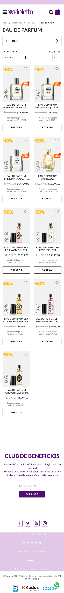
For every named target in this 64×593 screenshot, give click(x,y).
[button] (26, 68)
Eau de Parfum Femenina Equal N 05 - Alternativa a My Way (16, 106)
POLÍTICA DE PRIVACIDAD (32, 551)
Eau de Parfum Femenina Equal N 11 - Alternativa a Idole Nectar (47, 106)
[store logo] (18, 11)
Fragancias (17, 23)
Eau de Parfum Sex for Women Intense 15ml (16, 320)
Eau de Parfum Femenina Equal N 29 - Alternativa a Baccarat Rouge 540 (16, 177)
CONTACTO (32, 560)
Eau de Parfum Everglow (47, 177)
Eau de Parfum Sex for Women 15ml (16, 249)
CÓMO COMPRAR (32, 543)
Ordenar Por (10, 51)
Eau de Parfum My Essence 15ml (47, 249)
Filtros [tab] (12, 41)
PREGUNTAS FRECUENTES (32, 534)
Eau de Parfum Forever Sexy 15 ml (16, 391)
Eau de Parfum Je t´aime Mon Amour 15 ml (48, 320)
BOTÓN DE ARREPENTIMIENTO (32, 568)
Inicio (5, 23)
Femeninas (32, 23)
